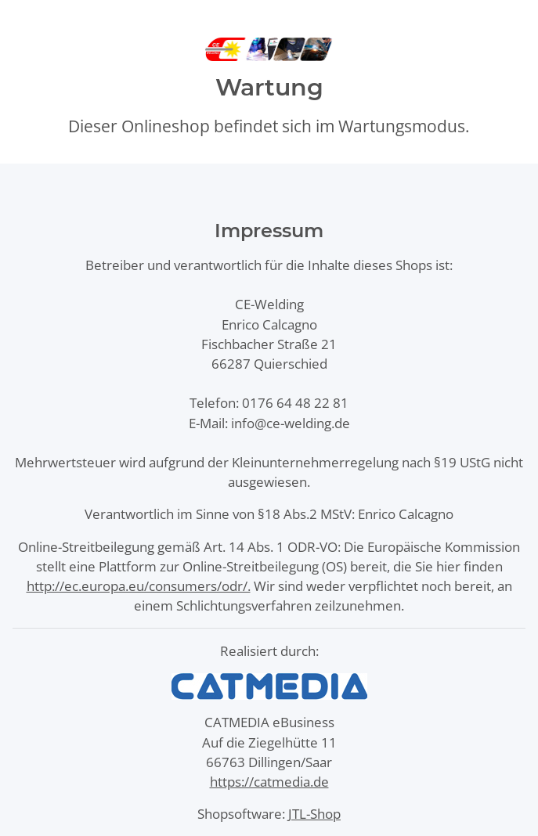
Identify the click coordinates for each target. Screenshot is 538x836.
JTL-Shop (314, 814)
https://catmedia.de (269, 782)
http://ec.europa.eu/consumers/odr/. (139, 586)
